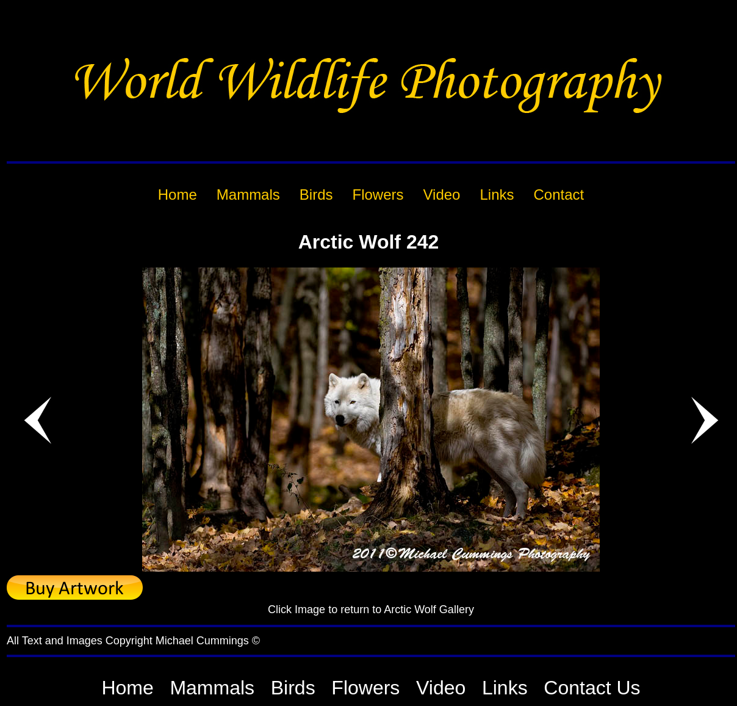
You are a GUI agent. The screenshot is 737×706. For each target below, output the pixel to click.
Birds (293, 688)
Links (505, 688)
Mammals (212, 688)
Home (127, 688)
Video (441, 688)
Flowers (365, 688)
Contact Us (592, 688)
